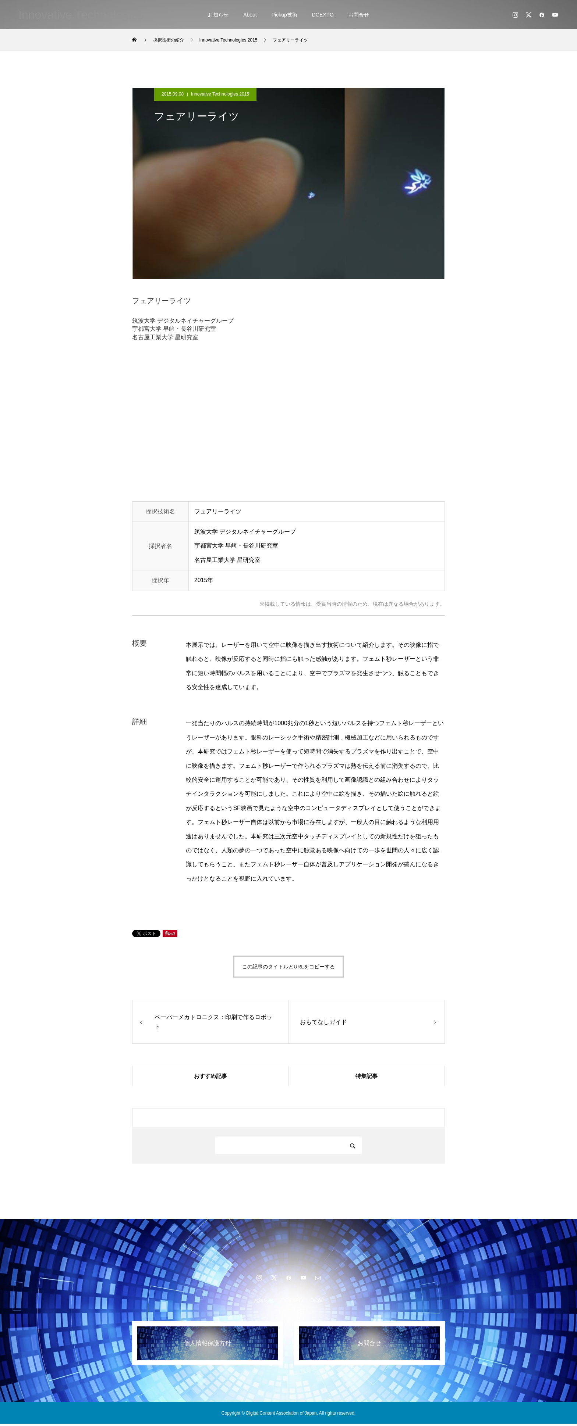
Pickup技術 (284, 15)
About (250, 15)
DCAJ (317, 1302)
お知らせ (218, 15)
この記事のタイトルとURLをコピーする (288, 967)
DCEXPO (323, 15)
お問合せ (358, 15)
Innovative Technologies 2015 (220, 94)
